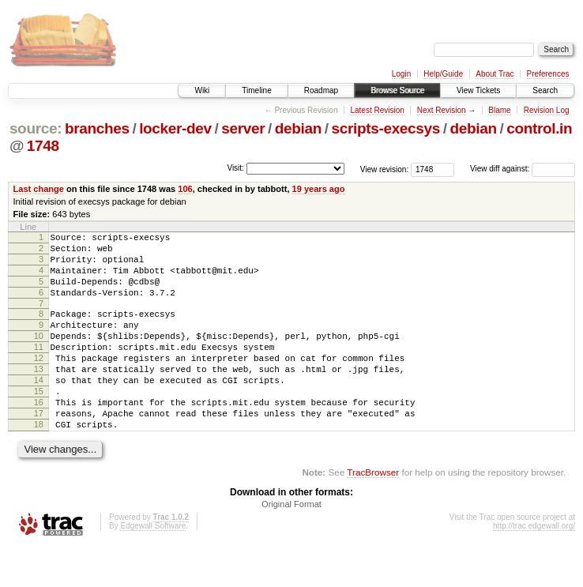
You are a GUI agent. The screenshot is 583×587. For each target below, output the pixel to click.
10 (38, 354)
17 (38, 448)
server (243, 128)
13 (38, 395)
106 (185, 189)
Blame (499, 110)
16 (38, 435)
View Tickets (478, 90)
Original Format (291, 544)
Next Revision (441, 110)
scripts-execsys (386, 128)
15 (38, 422)
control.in (539, 128)
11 (38, 368)
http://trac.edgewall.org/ (534, 566)
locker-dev (175, 128)
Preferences (548, 74)
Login (401, 74)
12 (38, 381)
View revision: (384, 168)
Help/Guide (443, 74)
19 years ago (318, 189)
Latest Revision (377, 110)
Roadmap (321, 90)
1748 (43, 145)
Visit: (235, 168)
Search (545, 90)
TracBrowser (373, 512)
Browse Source (397, 90)
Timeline (256, 90)
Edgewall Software (153, 566)
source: (35, 128)
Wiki (201, 90)
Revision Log (547, 110)
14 (38, 408)
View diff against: (522, 168)
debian (298, 128)
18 (38, 462)
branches (97, 128)
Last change (38, 189)
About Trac (494, 74)
